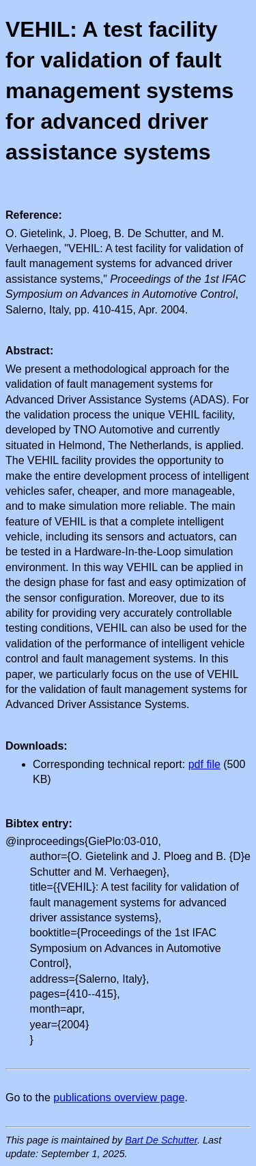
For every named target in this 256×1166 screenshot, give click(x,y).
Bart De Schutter (161, 1140)
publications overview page (118, 1097)
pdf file (204, 764)
